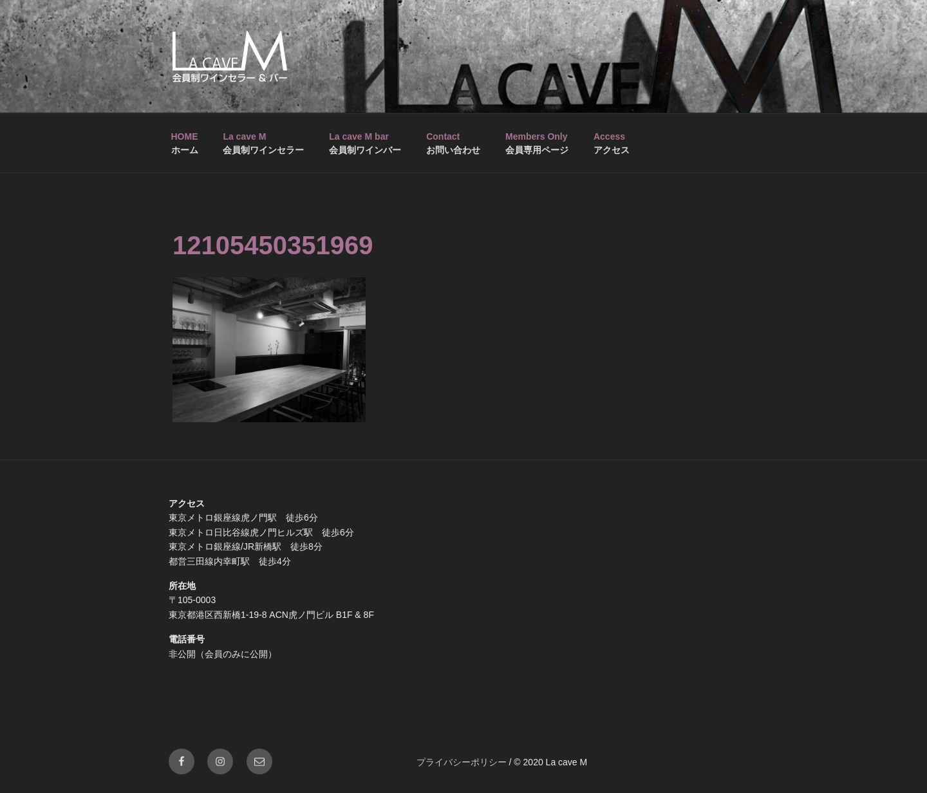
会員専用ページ (536, 143)
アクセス (612, 143)
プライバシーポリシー (462, 762)
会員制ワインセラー (263, 143)
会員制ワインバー (365, 143)
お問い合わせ (453, 143)
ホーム (184, 143)
